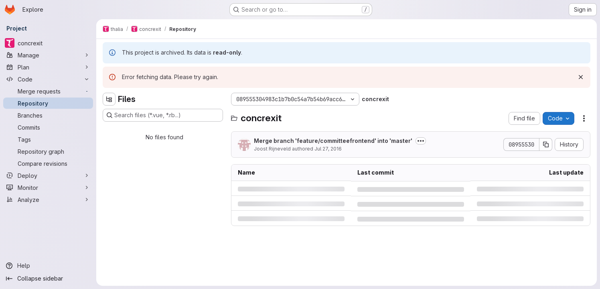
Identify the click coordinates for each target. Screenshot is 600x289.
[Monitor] (48, 187)
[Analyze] (48, 199)
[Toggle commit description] (421, 140)
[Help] (48, 265)
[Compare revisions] (48, 163)
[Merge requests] (48, 91)
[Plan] (48, 67)
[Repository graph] (48, 151)
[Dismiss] (581, 77)
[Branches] (48, 115)
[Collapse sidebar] (48, 278)
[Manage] (48, 55)
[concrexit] (48, 43)
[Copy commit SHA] (545, 144)
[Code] (48, 79)
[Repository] (48, 103)
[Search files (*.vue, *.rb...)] (163, 115)
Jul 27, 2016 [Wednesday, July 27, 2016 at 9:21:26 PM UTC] (328, 149)
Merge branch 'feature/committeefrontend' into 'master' (333, 140)
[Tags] (48, 139)
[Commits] (48, 127)
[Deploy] (48, 175)
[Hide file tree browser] (109, 99)
